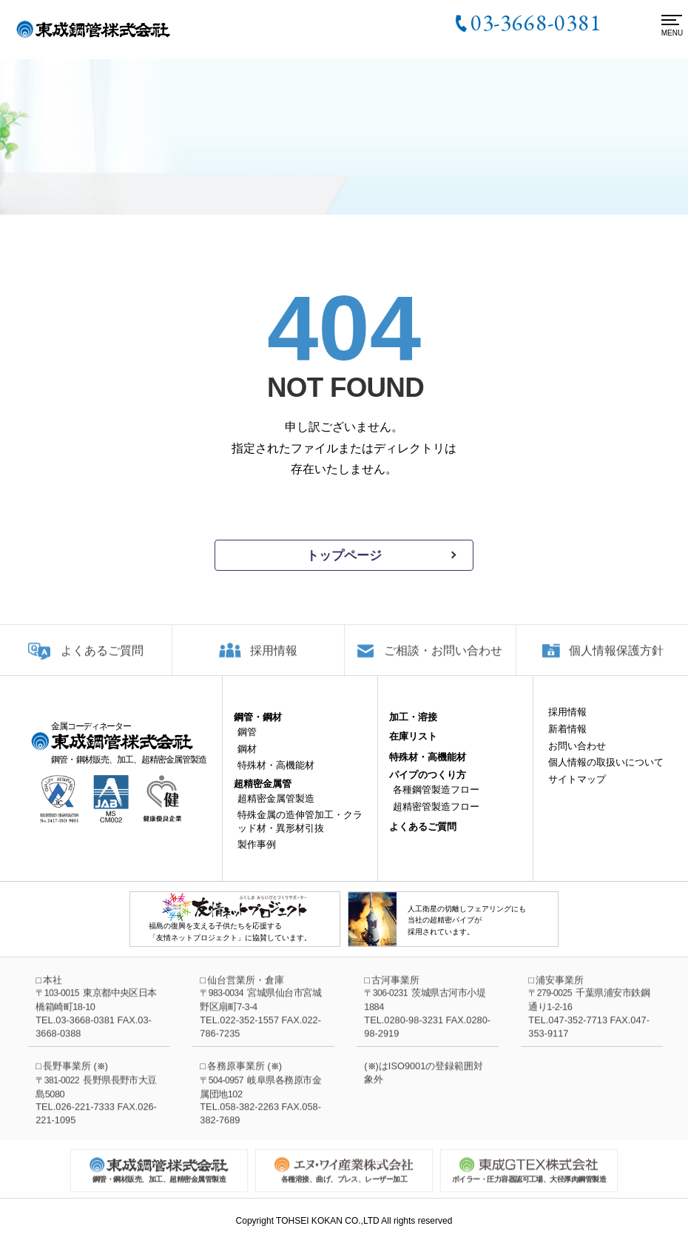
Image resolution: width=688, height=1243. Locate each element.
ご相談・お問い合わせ (443, 660)
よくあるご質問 (102, 660)
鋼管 (247, 743)
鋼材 (247, 759)
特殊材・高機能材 (275, 777)
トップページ (344, 556)
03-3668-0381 (536, 22)
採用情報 (273, 660)
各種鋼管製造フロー (436, 801)
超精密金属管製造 (275, 809)
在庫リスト (413, 748)
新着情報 (567, 740)
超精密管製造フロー (436, 817)
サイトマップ (577, 790)
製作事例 (256, 856)
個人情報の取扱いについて (606, 774)
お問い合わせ (577, 757)
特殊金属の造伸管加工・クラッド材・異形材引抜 (299, 833)
